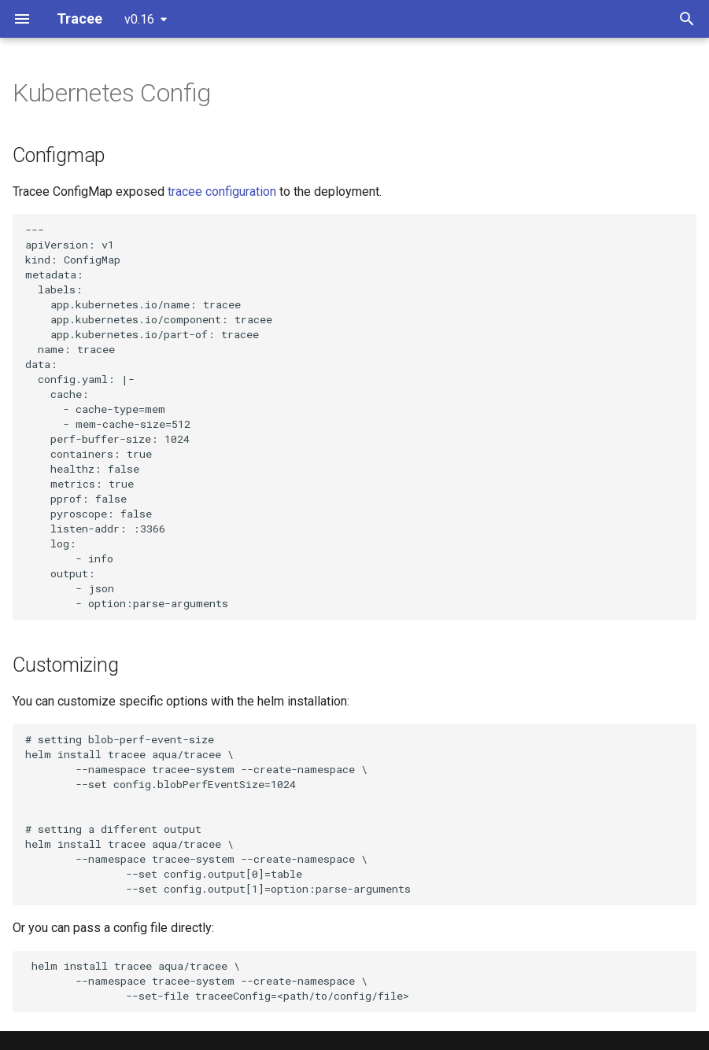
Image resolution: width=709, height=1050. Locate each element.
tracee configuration (222, 191)
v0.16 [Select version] (139, 19)
